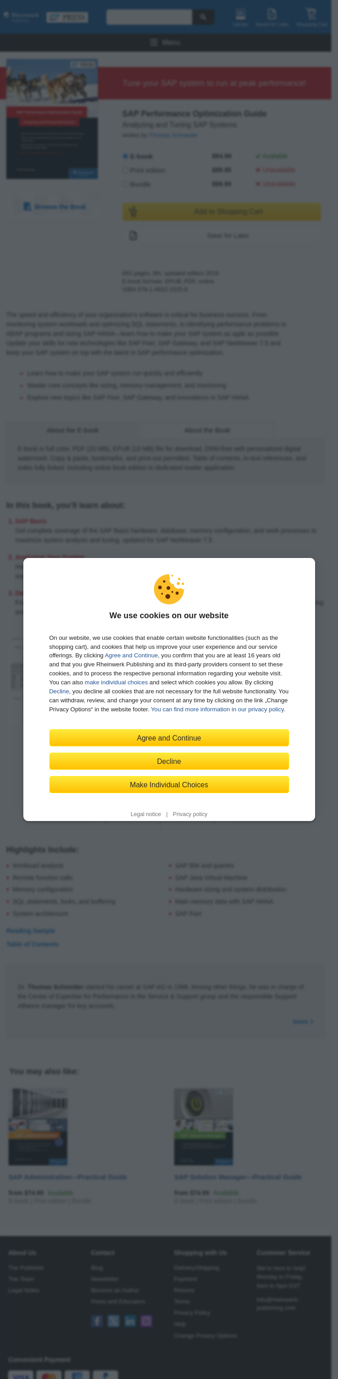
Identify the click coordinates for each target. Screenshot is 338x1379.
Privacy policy (190, 814)
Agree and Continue (131, 655)
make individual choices (116, 682)
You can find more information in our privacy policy (217, 709)
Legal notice (146, 814)
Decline (59, 691)
